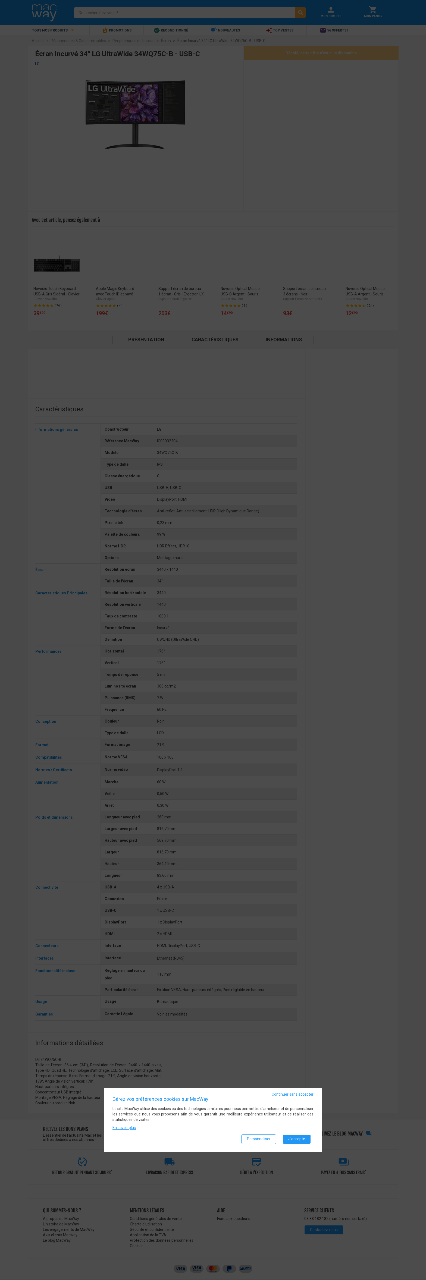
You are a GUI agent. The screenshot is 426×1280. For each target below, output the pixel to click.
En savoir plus (124, 1127)
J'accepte (296, 1139)
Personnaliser (259, 1139)
